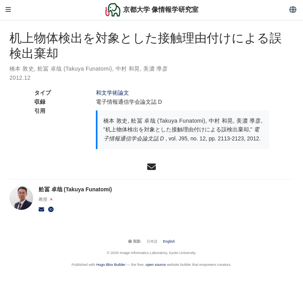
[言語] (293, 10)
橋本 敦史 (21, 68)
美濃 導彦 (155, 68)
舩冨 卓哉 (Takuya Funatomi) (74, 68)
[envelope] (151, 167)
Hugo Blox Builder (110, 265)
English (169, 241)
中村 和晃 (128, 68)
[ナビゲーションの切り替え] (8, 10)
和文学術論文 (112, 93)
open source (156, 265)
